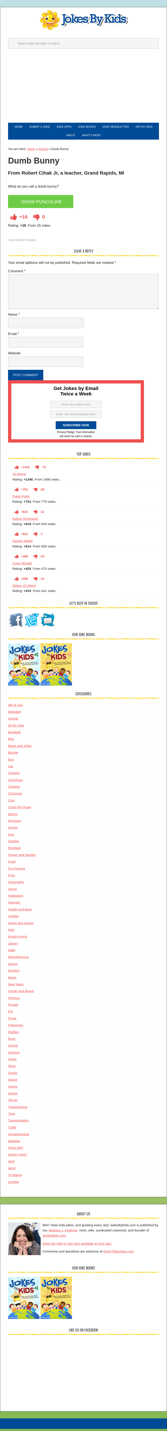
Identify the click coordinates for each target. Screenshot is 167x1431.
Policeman (15, 1028)
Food (11, 864)
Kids (11, 933)
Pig (10, 1014)
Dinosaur (14, 824)
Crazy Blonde (22, 566)
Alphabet (14, 715)
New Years (16, 987)
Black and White (20, 749)
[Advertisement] (83, 90)
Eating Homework (25, 522)
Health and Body (20, 912)
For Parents (16, 871)
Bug (11, 762)
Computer (15, 796)
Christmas (15, 783)
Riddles (13, 1035)
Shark (12, 1062)
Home (31, 152)
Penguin (14, 1001)
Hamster (14, 905)
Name (14, 317)
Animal (43, 152)
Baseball (14, 735)
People (13, 1008)
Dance (12, 817)
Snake (12, 1076)
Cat (10, 769)
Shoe (12, 1069)
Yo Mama (19, 477)
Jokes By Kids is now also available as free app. (77, 1246)
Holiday (13, 919)
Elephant (14, 851)
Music (12, 980)
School (13, 1048)
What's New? (17, 1157)
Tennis (12, 1103)
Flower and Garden (22, 858)
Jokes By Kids (83, 20)
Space (12, 1082)
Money (13, 967)
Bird (11, 742)
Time (11, 1117)
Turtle (12, 1130)
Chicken (14, 776)
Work (12, 1171)
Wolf (11, 1164)
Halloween (15, 899)
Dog (11, 837)
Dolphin (13, 844)
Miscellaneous (18, 960)
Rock (11, 1042)
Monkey (14, 973)
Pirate (12, 1021)
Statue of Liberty (24, 588)
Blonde (13, 755)
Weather (14, 1144)
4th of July (15, 708)
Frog (11, 878)
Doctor (13, 830)
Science (14, 1055)
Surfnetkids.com (54, 1238)
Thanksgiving (17, 1110)
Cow (11, 803)
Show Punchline (43, 205)
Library (13, 946)
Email (13, 337)
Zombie (13, 1185)
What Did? (15, 1151)
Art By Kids (16, 728)
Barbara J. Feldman (63, 1233)
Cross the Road (19, 810)
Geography (16, 885)
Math (11, 953)
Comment (16, 274)
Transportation (18, 1123)
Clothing (14, 790)
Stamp (12, 1096)
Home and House (20, 926)
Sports (12, 1089)
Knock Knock (17, 939)
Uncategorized (18, 1137)
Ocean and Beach (21, 994)
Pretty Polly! (21, 499)
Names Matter (22, 544)
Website (14, 356)
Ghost (12, 892)
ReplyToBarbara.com (118, 1254)
